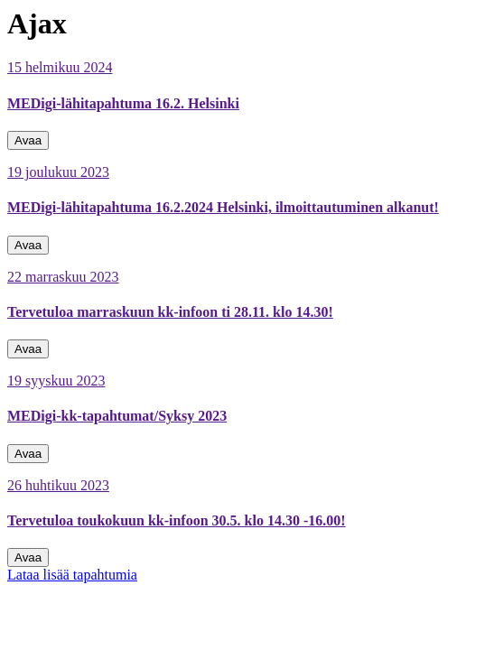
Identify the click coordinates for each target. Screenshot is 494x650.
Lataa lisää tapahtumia (72, 574)
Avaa (28, 140)
